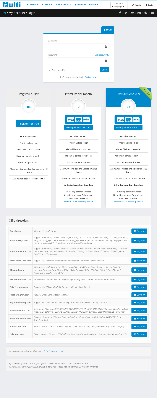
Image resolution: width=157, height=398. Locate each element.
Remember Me (58, 70)
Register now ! (91, 77)
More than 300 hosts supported (78, 201)
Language (117, 6)
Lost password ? (102, 54)
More (92, 4)
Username (52, 40)
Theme (118, 3)
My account (63, 4)
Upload (31, 4)
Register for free (28, 123)
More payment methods (78, 127)
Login (149, 5)
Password (52, 54)
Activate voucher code (53, 351)
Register (137, 5)
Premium (80, 4)
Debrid (46, 4)
